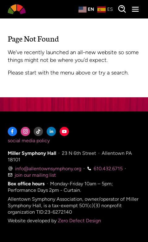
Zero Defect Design (79, 221)
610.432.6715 (105, 168)
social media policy (29, 140)
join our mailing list (32, 175)
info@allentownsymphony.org (44, 168)
